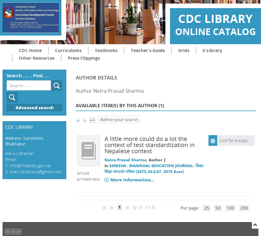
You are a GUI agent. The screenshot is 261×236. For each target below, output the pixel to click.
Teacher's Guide (148, 50)
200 (244, 208)
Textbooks (106, 50)
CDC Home (30, 50)
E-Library (212, 50)
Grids (183, 50)
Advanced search (35, 108)
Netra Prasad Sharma (125, 159)
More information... (132, 180)
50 (217, 208)
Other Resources (37, 58)
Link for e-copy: (234, 140)
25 (206, 208)
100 (230, 208)
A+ (19, 231)
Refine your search (119, 119)
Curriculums (68, 50)
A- (8, 231)
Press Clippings (84, 58)
